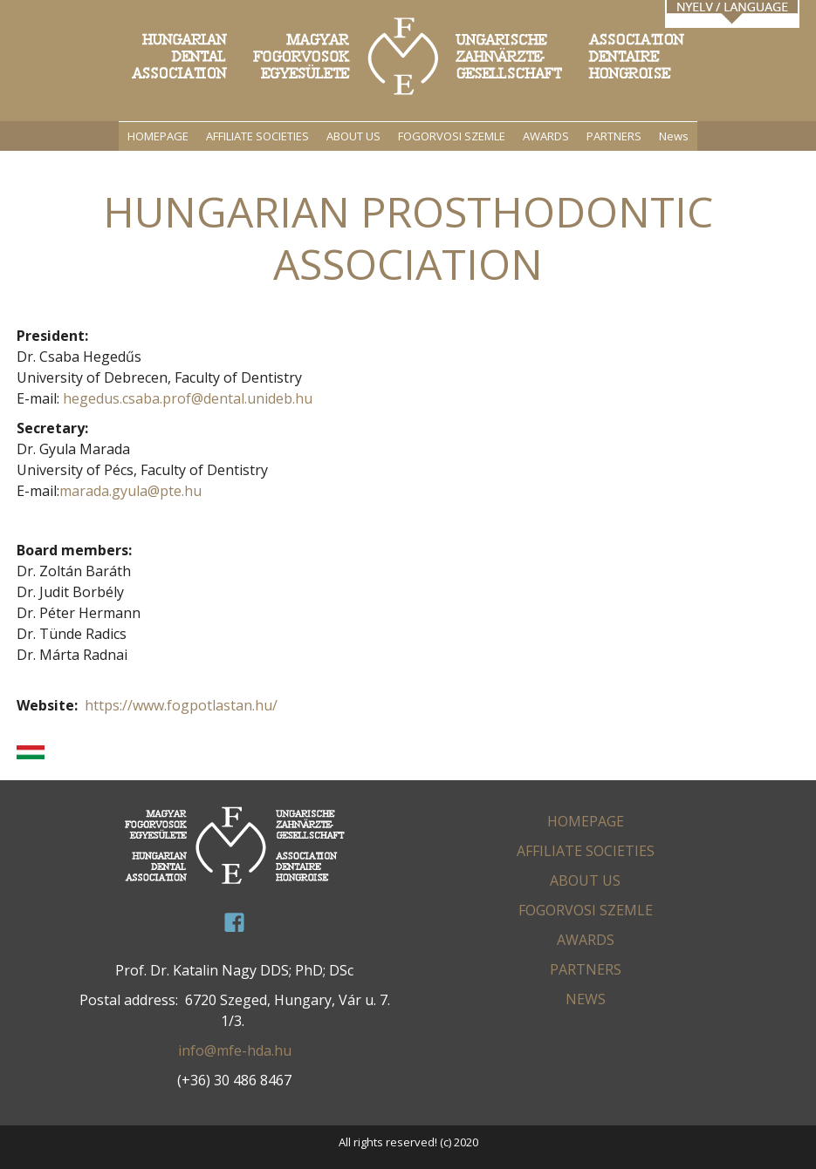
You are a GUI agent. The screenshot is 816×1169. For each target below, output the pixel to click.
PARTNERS (613, 136)
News (674, 136)
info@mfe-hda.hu (234, 1050)
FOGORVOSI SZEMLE (451, 136)
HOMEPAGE (158, 136)
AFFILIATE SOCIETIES (257, 136)
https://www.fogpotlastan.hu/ (181, 705)
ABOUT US (353, 136)
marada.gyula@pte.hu (130, 490)
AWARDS (546, 136)
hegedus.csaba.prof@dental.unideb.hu (187, 398)
